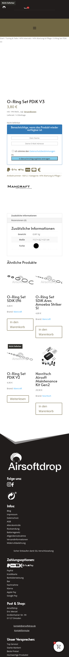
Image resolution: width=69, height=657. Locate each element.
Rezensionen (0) (18, 220)
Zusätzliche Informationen (24, 215)
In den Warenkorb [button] (17, 324)
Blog (9, 510)
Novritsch (46, 396)
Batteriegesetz (13, 532)
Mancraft (18, 311)
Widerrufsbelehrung (16, 543)
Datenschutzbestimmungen (42, 151)
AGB (9, 521)
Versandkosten (30, 112)
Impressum (12, 514)
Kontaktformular (22, 630)
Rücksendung (13, 528)
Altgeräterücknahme (16, 536)
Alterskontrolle (14, 525)
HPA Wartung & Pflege (49, 175)
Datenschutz (12, 518)
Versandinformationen (17, 539)
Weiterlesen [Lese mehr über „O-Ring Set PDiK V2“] (18, 399)
